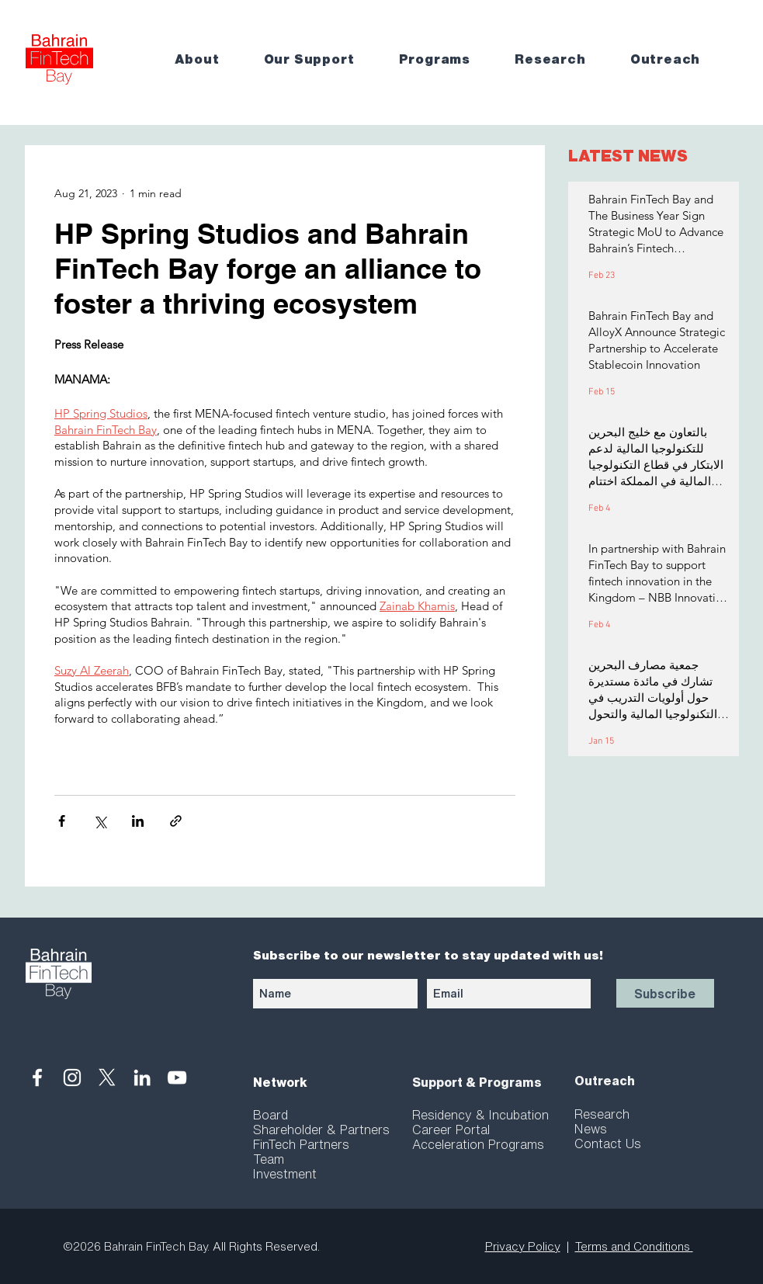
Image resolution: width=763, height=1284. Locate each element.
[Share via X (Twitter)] (99, 821)
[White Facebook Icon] (37, 1077)
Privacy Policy (522, 1246)
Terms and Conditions (634, 1246)
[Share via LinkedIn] (137, 821)
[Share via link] (175, 821)
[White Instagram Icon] (72, 1077)
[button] (208, 59)
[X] (107, 1077)
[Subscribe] (665, 993)
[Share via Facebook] (61, 821)
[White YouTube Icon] (177, 1077)
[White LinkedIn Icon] (142, 1077)
